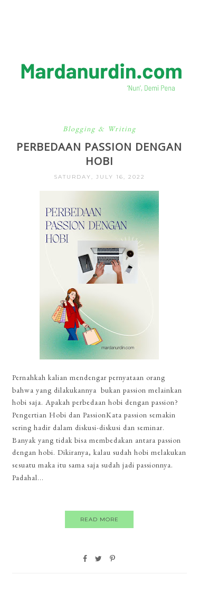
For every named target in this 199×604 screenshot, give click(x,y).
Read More (99, 519)
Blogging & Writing (99, 128)
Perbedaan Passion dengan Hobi (99, 154)
